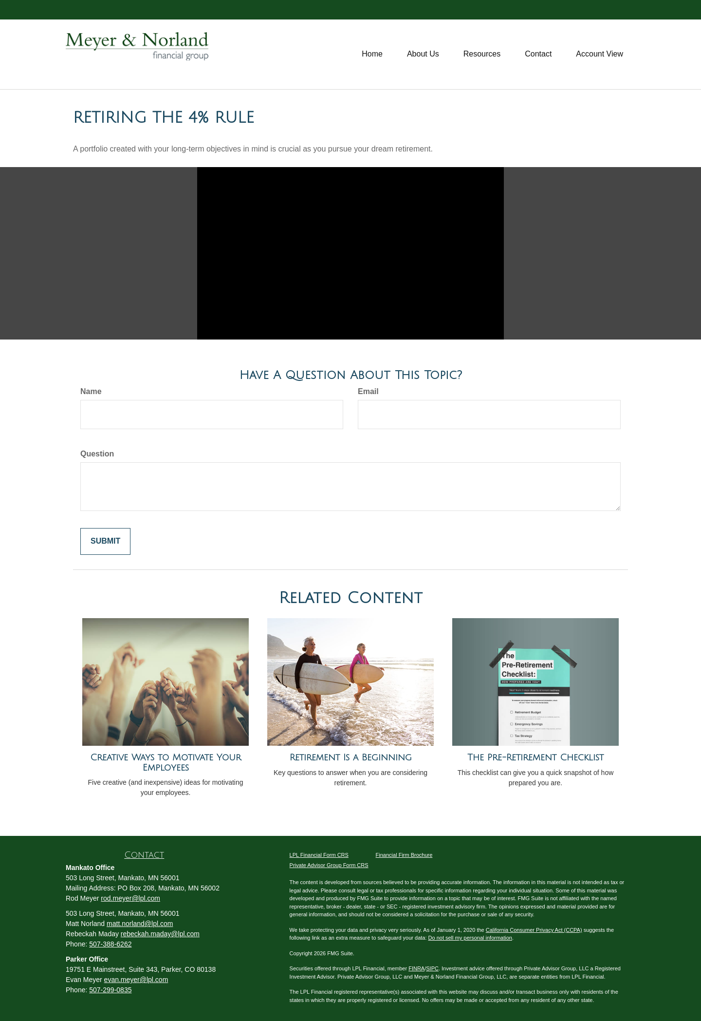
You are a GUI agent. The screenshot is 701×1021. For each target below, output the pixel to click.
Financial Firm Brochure (404, 855)
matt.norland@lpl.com (140, 923)
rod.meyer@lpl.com (130, 898)
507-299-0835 (110, 990)
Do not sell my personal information (470, 938)
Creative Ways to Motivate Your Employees (165, 763)
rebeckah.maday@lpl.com (160, 934)
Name (91, 391)
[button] (423, 54)
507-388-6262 (110, 944)
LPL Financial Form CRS (319, 855)
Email (368, 391)
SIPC (432, 968)
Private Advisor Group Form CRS (329, 865)
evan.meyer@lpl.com (136, 979)
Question (97, 454)
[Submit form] (105, 541)
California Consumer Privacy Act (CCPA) (534, 930)
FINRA (416, 968)
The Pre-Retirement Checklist (535, 757)
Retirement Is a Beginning (351, 757)
